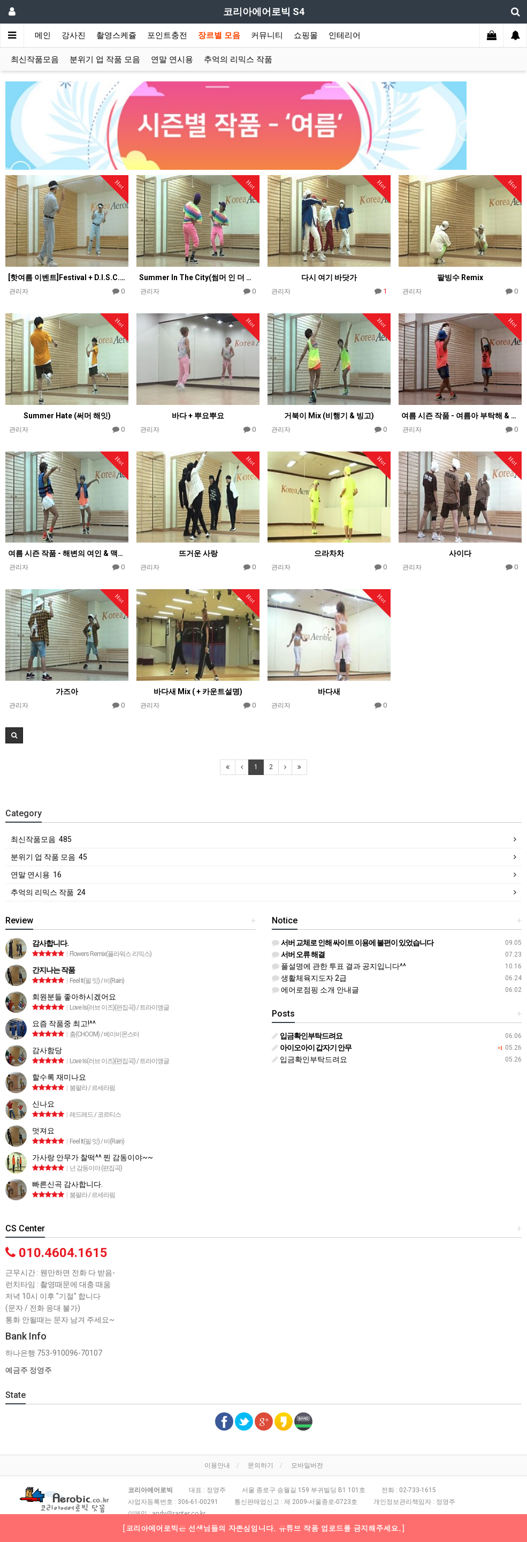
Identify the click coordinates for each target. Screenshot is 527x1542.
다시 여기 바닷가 (329, 277)
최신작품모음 (35, 59)
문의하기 (260, 1465)
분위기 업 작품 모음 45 (49, 857)
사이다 (460, 553)
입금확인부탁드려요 (309, 1059)
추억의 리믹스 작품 (238, 59)
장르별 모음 (219, 35)
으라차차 (329, 553)
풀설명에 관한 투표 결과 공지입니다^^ (339, 966)
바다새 (329, 691)
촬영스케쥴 (116, 35)
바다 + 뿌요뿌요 (198, 415)
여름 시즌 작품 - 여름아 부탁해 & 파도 (460, 415)
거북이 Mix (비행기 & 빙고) (329, 415)
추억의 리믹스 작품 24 (48, 892)
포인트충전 (167, 35)
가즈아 (67, 691)
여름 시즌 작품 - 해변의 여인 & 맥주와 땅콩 (67, 553)
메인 (43, 35)
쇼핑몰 (306, 35)
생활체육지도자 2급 (309, 978)
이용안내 (217, 1465)
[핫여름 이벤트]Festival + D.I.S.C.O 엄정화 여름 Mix (67, 277)
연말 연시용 (172, 59)
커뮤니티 (267, 35)
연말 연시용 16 (36, 874)
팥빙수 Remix (460, 277)
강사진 (74, 35)
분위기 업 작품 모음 (105, 59)
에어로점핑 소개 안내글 (315, 990)
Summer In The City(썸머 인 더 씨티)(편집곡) (198, 277)
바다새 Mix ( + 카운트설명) (198, 691)
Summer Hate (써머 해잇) (67, 415)
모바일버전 (307, 1465)
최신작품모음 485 (41, 839)
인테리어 (345, 35)
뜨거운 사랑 (198, 553)
